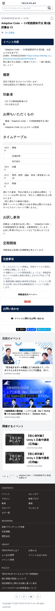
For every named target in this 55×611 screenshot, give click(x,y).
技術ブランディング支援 (13, 527)
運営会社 (6, 536)
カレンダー (33, 494)
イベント (12, 476)
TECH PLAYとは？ (10, 550)
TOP (4, 477)
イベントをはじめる (37, 555)
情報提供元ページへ (27, 294)
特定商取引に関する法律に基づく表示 (19, 583)
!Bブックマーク (44, 329)
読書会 (12, 32)
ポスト (21, 329)
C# (6, 32)
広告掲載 (6, 531)
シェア (31, 329)
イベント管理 (8, 560)
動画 (4, 503)
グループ (6, 508)
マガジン (6, 498)
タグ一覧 (6, 512)
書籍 (30, 503)
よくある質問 (8, 555)
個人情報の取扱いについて (14, 578)
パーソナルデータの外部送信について (19, 588)
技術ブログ (33, 498)
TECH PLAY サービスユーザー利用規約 (20, 574)
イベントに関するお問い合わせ (27, 318)
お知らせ (32, 550)
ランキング (33, 508)
